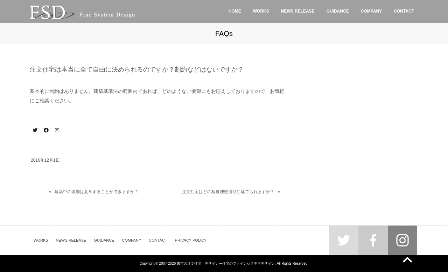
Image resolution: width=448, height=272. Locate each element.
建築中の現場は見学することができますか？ (97, 191)
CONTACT (158, 240)
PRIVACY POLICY (191, 240)
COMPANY (131, 240)
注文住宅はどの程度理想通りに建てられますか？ (228, 191)
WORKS (41, 240)
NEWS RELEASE (71, 240)
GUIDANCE (104, 240)
